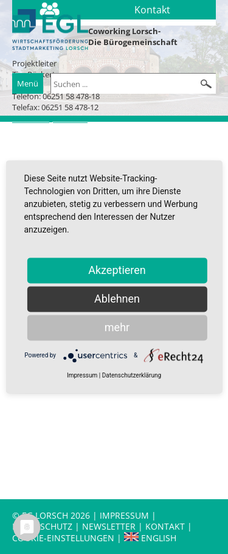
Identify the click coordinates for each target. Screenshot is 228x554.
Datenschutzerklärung (131, 375)
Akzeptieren (117, 270)
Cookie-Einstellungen (63, 538)
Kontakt (166, 526)
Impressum (124, 515)
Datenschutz (43, 526)
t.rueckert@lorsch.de (50, 118)
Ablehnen (117, 298)
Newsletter (109, 526)
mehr (117, 327)
